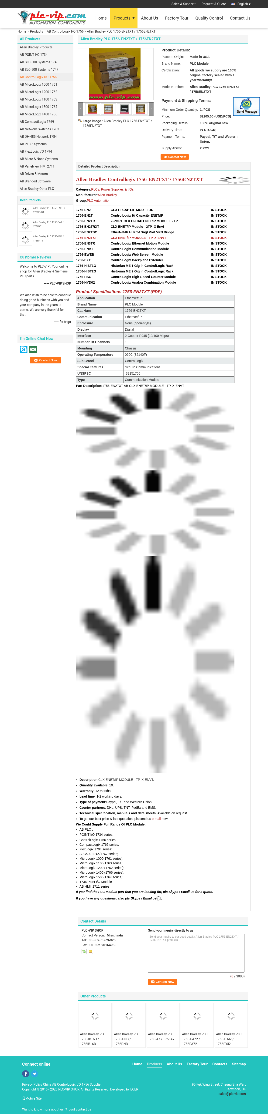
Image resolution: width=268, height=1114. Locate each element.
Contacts (219, 1064)
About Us (149, 18)
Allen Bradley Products (36, 47)
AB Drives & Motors (34, 174)
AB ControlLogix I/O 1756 (65, 31)
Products (122, 18)
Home (101, 18)
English (244, 4)
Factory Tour (176, 18)
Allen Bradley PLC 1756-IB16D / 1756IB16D (92, 1039)
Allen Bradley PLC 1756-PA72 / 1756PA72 (194, 1039)
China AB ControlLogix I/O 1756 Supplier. (72, 1084)
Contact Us (240, 18)
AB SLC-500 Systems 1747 (39, 69)
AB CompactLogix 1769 (37, 122)
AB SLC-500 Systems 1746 (39, 62)
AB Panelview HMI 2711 (37, 166)
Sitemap (239, 1064)
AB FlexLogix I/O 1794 (36, 151)
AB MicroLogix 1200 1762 (38, 92)
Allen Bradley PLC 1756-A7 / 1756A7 (161, 1036)
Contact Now (177, 157)
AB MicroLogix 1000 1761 (38, 84)
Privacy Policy (32, 1084)
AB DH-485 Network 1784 (38, 136)
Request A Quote (214, 4)
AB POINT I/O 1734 (34, 55)
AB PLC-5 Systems (33, 144)
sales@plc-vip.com (232, 1094)
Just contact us (80, 1109)
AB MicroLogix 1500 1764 (38, 107)
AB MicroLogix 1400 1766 (38, 114)
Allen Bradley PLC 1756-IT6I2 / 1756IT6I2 (228, 1039)
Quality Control (209, 18)
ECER (134, 1089)
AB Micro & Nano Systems (39, 159)
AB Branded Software (35, 181)
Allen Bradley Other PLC (37, 189)
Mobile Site (32, 1098)
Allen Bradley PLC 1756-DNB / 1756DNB (126, 1039)
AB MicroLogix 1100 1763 (38, 99)
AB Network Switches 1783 (39, 129)
